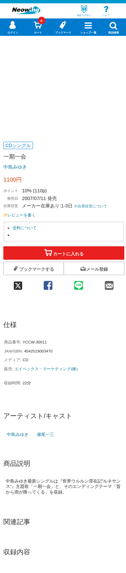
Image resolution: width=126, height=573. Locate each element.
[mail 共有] (109, 283)
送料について (24, 228)
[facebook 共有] (48, 283)
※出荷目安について (90, 206)
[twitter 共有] (18, 283)
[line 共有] (78, 283)
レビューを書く (19, 215)
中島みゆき (15, 167)
